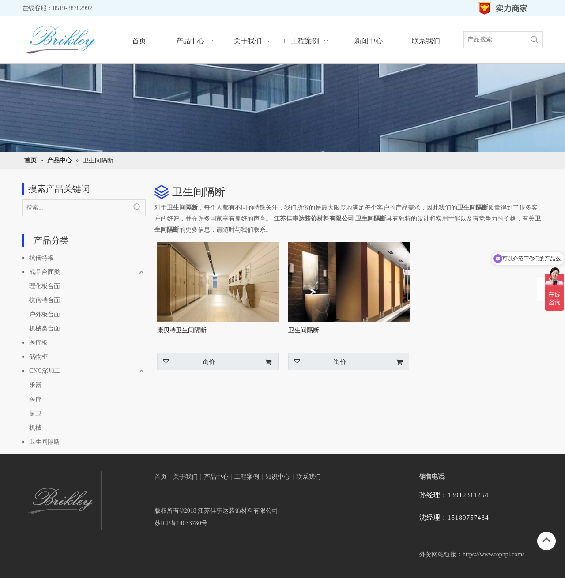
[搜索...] (76, 208)
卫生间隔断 (44, 442)
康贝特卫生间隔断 (182, 330)
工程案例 (246, 476)
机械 (35, 427)
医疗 (35, 399)
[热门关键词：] (534, 40)
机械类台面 (44, 328)
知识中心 (277, 476)
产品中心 (216, 476)
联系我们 (308, 476)
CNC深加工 (44, 371)
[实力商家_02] (503, 8)
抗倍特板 (41, 258)
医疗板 (38, 342)
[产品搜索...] (495, 40)
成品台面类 (44, 272)
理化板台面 (44, 286)
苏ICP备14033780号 (180, 523)
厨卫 (35, 413)
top (546, 540)
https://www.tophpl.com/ (493, 554)
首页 (160, 476)
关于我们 (185, 476)
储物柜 (38, 356)
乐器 (35, 385)
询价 (186, 361)
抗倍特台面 (44, 300)
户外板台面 (44, 314)
